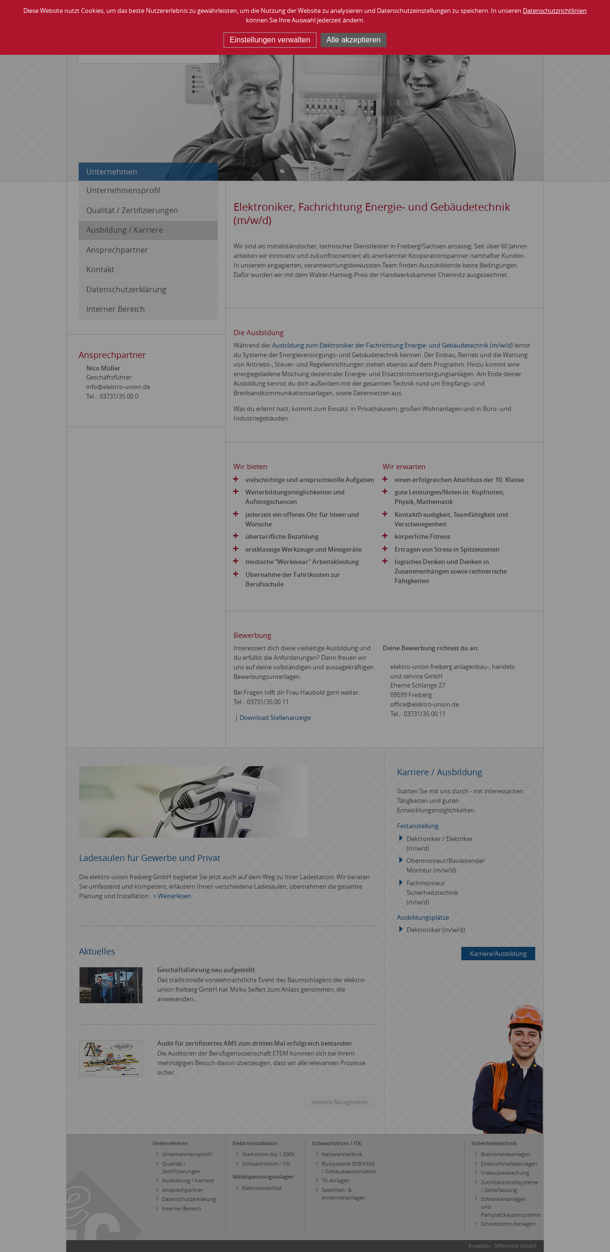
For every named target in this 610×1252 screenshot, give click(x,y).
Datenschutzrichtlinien (555, 10)
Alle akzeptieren (353, 40)
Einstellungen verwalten (270, 40)
